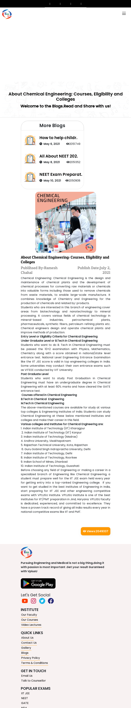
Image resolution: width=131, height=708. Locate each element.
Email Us (26, 676)
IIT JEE (25, 693)
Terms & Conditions (34, 663)
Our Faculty (29, 615)
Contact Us (29, 643)
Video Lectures (31, 625)
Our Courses (29, 620)
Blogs (24, 653)
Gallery (26, 648)
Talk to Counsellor (33, 681)
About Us (27, 638)
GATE (25, 703)
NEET (24, 698)
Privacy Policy (30, 658)
